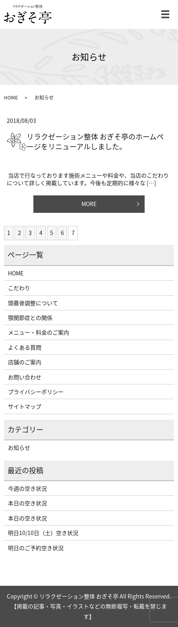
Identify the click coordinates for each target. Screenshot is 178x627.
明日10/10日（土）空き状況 (43, 533)
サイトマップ (24, 406)
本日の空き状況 (27, 503)
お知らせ (19, 447)
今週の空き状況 (27, 488)
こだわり (19, 288)
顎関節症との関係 (30, 317)
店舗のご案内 (24, 362)
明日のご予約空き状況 (36, 548)
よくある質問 (24, 347)
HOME (11, 97)
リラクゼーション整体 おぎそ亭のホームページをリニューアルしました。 (95, 141)
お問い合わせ (24, 377)
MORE (89, 204)
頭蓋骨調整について (33, 303)
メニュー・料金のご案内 (38, 332)
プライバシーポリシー (36, 392)
